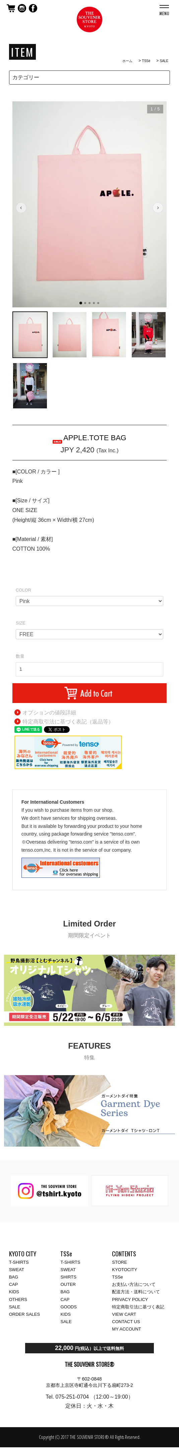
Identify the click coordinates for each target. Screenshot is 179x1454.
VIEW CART (124, 1314)
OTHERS (18, 1299)
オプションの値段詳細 (49, 712)
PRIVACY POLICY (130, 1299)
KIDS (14, 1291)
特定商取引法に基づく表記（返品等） (68, 721)
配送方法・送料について (136, 1291)
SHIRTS (68, 1277)
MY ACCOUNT (126, 1329)
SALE (164, 61)
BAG (13, 1277)
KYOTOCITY (124, 1269)
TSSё (146, 61)
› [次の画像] (158, 207)
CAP (13, 1284)
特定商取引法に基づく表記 (138, 1306)
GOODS (68, 1306)
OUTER (68, 1284)
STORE (119, 1262)
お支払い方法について (134, 1284)
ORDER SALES (24, 1314)
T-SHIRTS (19, 1262)
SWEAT (16, 1269)
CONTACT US (126, 1321)
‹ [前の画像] (21, 207)
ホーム (127, 61)
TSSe (117, 1277)
